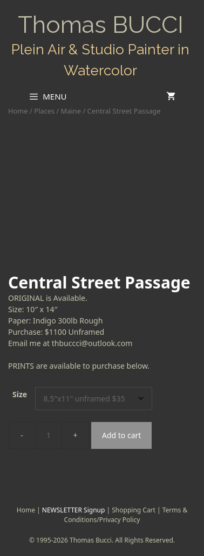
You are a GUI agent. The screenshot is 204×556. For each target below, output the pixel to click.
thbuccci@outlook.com (92, 343)
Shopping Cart (133, 510)
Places (44, 111)
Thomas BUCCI (100, 24)
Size (19, 394)
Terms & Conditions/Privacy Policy (126, 514)
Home (18, 111)
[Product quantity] (48, 435)
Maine (71, 111)
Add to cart (121, 435)
